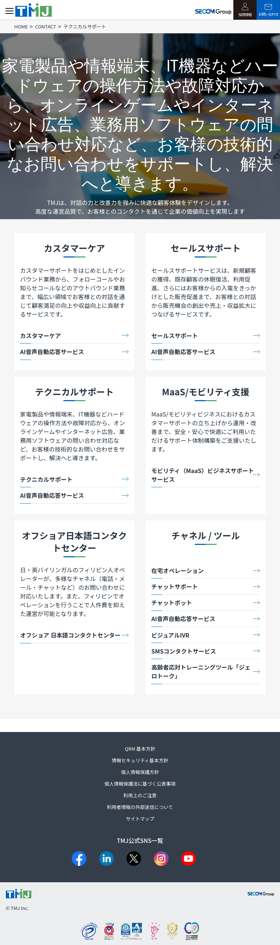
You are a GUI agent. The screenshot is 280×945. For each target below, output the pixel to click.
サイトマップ (140, 818)
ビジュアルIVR (170, 635)
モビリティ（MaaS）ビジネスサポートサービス (202, 475)
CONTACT (45, 26)
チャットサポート (174, 586)
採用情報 (245, 10)
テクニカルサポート (46, 479)
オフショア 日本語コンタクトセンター (70, 635)
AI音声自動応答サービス (52, 351)
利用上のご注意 (139, 795)
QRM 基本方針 (140, 748)
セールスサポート (174, 335)
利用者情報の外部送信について (140, 806)
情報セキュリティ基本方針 (140, 760)
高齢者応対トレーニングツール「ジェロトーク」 (200, 671)
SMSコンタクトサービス (183, 651)
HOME (21, 26)
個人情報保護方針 (140, 771)
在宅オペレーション (177, 570)
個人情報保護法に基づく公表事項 (139, 783)
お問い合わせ (268, 10)
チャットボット (171, 602)
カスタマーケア (40, 335)
